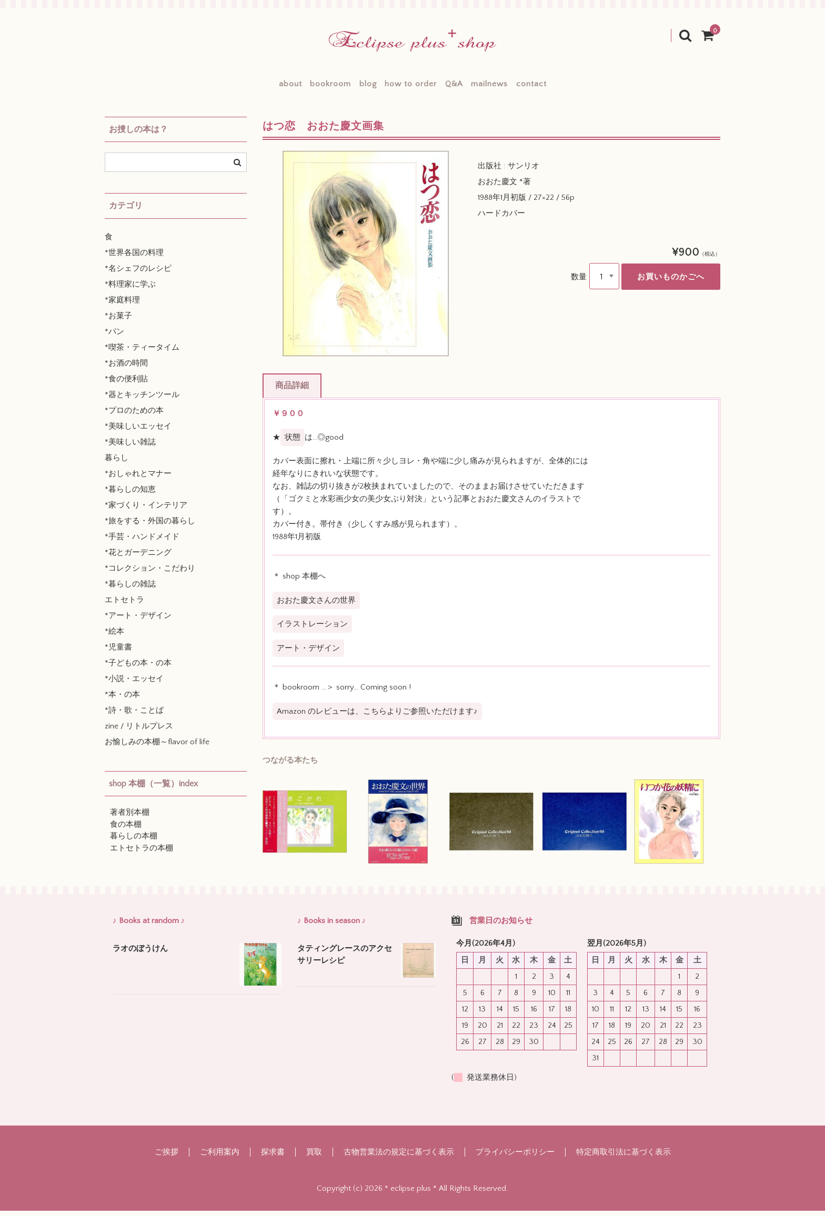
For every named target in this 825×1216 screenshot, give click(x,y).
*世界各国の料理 (134, 258)
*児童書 (118, 652)
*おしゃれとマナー (138, 479)
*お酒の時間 (126, 368)
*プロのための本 (134, 416)
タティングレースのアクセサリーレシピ (344, 960)
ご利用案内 (219, 1157)
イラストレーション (312, 629)
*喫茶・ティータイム (142, 353)
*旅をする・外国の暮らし (150, 526)
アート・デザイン (308, 653)
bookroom (294, 86)
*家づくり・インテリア (146, 510)
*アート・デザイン (138, 621)
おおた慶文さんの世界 (316, 606)
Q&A (471, 86)
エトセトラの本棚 (141, 853)
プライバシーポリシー (515, 1157)
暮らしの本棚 (133, 841)
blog (349, 86)
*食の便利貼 (126, 384)
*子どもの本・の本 (138, 668)
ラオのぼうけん (140, 954)
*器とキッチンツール (142, 400)
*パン (114, 337)
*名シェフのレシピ (138, 274)
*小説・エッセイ (134, 684)
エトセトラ (124, 605)
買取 (314, 1157)
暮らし (116, 463)
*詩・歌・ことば (134, 716)
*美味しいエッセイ (138, 432)
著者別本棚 (129, 818)
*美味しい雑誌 (130, 447)
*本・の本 (122, 700)
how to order (410, 86)
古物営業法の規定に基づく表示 (399, 1157)
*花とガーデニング (138, 558)
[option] (366, 259)
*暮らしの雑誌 (130, 589)
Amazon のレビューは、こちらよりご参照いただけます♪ (377, 717)
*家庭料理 (122, 305)
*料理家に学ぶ (130, 290)
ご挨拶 (166, 1157)
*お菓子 (118, 321)
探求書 (273, 1157)
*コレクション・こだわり (150, 574)
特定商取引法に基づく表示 (623, 1157)
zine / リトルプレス (139, 731)
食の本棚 (126, 830)
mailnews (525, 86)
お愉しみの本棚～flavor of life (157, 747)
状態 (292, 443)
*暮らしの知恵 (130, 495)
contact (584, 86)
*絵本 (114, 637)
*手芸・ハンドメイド (142, 542)
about (237, 86)
